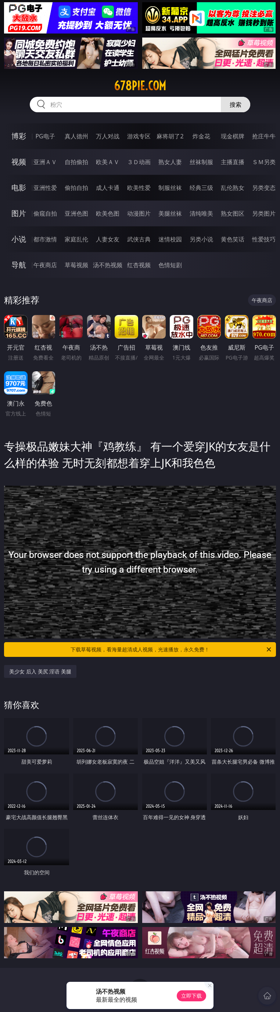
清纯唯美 (201, 213)
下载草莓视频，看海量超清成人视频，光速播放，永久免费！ (171, 649)
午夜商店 (45, 265)
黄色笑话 (232, 239)
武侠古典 (139, 239)
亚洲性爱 (45, 188)
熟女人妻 (170, 162)
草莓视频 (76, 265)
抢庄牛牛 (264, 136)
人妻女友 (107, 239)
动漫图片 (139, 213)
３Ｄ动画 (139, 162)
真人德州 (76, 136)
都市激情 (45, 239)
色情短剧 (170, 265)
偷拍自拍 (76, 188)
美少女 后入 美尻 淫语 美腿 (40, 671)
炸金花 (201, 136)
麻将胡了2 (170, 136)
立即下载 (191, 995)
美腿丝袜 (170, 213)
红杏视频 (139, 265)
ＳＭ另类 (264, 162)
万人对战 (107, 136)
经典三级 (201, 188)
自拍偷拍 (76, 162)
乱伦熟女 (232, 188)
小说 (18, 239)
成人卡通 (107, 188)
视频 (18, 162)
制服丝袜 (170, 188)
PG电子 (45, 136)
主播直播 (232, 162)
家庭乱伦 (76, 239)
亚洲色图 (76, 213)
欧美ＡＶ (107, 162)
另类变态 (264, 188)
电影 (18, 187)
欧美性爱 (139, 188)
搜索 (235, 104)
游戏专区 (139, 136)
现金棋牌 (232, 136)
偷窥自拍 (45, 213)
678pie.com (140, 85)
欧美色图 (107, 213)
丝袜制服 (201, 162)
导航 (18, 265)
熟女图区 (232, 213)
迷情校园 (170, 239)
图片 (18, 213)
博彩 (18, 136)
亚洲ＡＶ (45, 162)
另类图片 (264, 213)
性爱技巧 (264, 239)
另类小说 (201, 239)
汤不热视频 (107, 265)
